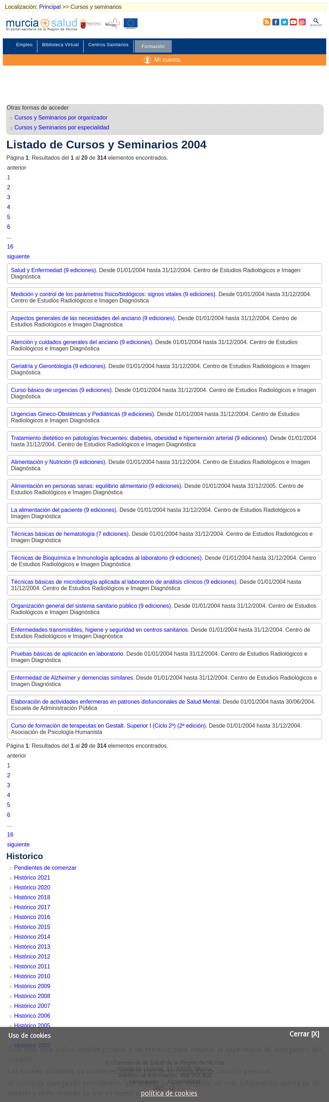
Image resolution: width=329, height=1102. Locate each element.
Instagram (302, 21)
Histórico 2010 (32, 976)
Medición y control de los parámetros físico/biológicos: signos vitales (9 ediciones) (113, 294)
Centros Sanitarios (108, 44)
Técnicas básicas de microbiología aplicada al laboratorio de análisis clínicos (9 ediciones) (123, 582)
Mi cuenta (167, 60)
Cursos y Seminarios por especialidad (61, 127)
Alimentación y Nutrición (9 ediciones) (58, 462)
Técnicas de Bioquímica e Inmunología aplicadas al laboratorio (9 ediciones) (106, 558)
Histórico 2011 (32, 966)
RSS (265, 21)
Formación (153, 46)
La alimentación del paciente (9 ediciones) (63, 510)
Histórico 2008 (32, 996)
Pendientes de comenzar (45, 868)
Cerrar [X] (304, 1034)
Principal (50, 7)
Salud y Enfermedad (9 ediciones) (53, 270)
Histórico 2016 (32, 917)
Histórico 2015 (32, 927)
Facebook (275, 21)
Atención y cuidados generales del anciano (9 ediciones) (81, 342)
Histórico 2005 (32, 1026)
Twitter (284, 21)
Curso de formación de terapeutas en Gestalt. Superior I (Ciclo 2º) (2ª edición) (108, 726)
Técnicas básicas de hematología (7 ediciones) (70, 534)
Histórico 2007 (32, 1006)
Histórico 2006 (32, 1016)
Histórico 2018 (32, 897)
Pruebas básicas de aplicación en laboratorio (67, 654)
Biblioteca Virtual (60, 44)
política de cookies (169, 1093)
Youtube (293, 21)
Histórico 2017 (32, 907)
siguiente (18, 256)
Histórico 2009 (32, 986)
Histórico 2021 (32, 878)
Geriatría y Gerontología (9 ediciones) (58, 366)
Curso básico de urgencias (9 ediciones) (61, 390)
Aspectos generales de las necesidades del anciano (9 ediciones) (93, 318)
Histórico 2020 (32, 887)
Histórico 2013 (32, 947)
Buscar (316, 25)
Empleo (24, 44)
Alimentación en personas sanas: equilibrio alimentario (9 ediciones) (96, 486)
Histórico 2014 (32, 937)
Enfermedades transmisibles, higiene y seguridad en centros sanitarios (99, 630)
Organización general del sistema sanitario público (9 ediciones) (91, 606)
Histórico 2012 (32, 957)
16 (10, 247)
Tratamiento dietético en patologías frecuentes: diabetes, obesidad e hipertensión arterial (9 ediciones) (139, 438)
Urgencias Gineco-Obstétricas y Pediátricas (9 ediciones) (82, 414)
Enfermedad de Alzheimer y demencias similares (72, 678)
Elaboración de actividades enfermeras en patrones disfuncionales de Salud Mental (115, 702)
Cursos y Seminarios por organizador (61, 118)
